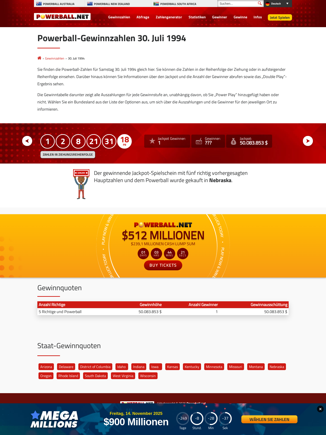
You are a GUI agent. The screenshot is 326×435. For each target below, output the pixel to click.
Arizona (46, 366)
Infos (258, 17)
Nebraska (277, 366)
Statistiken (197, 17)
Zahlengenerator (169, 17)
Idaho (121, 366)
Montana (256, 366)
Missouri (235, 366)
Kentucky (192, 366)
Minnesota (214, 366)
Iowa (154, 366)
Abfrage (143, 17)
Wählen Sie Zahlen (269, 419)
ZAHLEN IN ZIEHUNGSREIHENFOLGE (68, 154)
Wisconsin (148, 375)
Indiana (138, 366)
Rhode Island (68, 375)
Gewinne (240, 17)
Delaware (66, 366)
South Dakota (95, 375)
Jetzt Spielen (280, 17)
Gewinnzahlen (119, 17)
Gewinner (219, 17)
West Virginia (123, 375)
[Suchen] (240, 3)
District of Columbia (95, 366)
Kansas (172, 366)
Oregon (46, 375)
